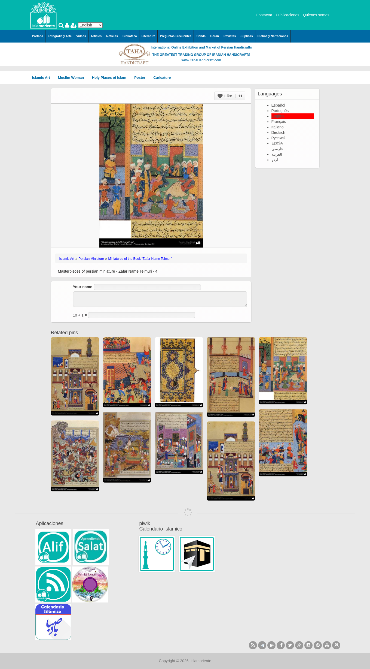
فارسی (277, 149)
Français (278, 121)
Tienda (201, 36)
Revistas (230, 36)
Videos (81, 36)
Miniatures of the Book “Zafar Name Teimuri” (140, 259)
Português (280, 111)
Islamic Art (43, 78)
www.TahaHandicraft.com (201, 60)
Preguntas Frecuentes (175, 36)
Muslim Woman (73, 78)
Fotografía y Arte (60, 36)
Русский (278, 138)
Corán (214, 36)
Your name (82, 287)
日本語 (277, 143)
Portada (37, 36)
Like (230, 96)
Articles (96, 36)
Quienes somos (316, 15)
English (277, 116)
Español (278, 105)
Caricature (162, 78)
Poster (141, 78)
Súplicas (246, 36)
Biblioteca (130, 36)
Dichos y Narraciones (273, 36)
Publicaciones (287, 15)
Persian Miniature (91, 259)
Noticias (112, 36)
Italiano (277, 127)
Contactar (264, 15)
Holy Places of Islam (111, 78)
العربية (276, 154)
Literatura (148, 36)
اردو (274, 160)
